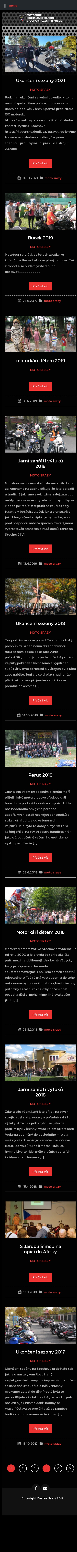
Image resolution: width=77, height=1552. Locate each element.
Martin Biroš (46, 1498)
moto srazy (40, 89)
